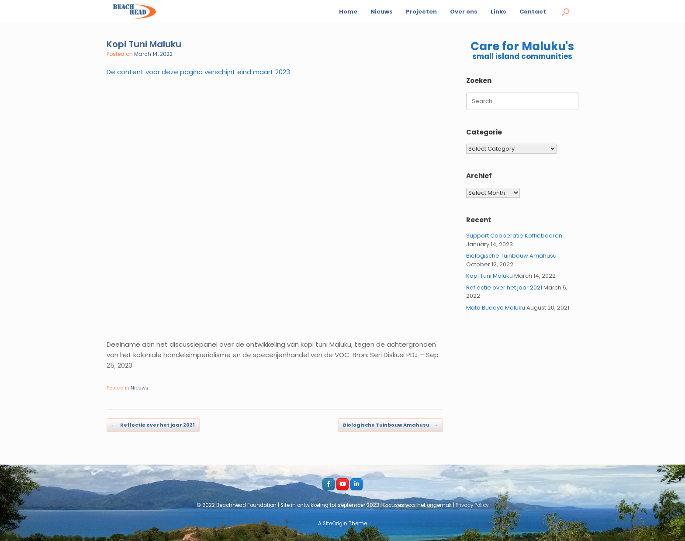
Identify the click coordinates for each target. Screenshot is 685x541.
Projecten (421, 11)
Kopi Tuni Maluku (489, 276)
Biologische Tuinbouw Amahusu (390, 425)
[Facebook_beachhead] (328, 484)
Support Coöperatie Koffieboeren (514, 235)
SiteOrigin (335, 523)
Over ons (463, 11)
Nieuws (381, 11)
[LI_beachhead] (356, 484)
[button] (565, 11)
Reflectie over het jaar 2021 (153, 425)
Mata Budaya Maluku (495, 307)
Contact (532, 11)
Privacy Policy (472, 505)
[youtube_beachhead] (342, 484)
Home (348, 11)
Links (498, 11)
